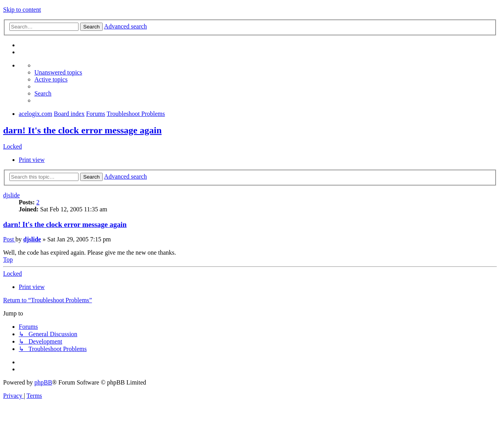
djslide (11, 195)
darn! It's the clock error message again (82, 130)
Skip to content (22, 9)
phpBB (43, 382)
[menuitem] (58, 72)
